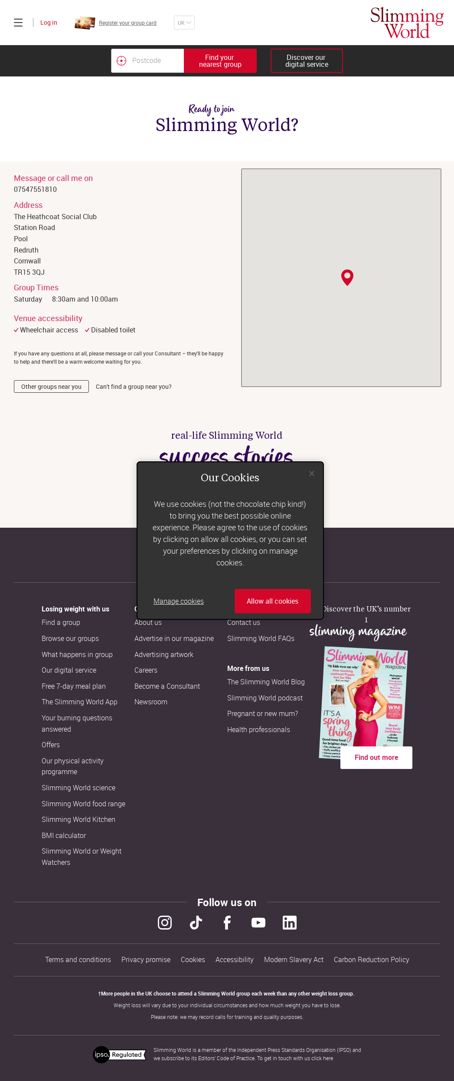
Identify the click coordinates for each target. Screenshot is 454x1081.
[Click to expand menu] (18, 22)
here (328, 1058)
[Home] (407, 22)
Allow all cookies (272, 601)
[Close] (311, 473)
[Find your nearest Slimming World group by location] (121, 61)
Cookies (193, 960)
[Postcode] (147, 61)
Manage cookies (179, 601)
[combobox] (184, 61)
